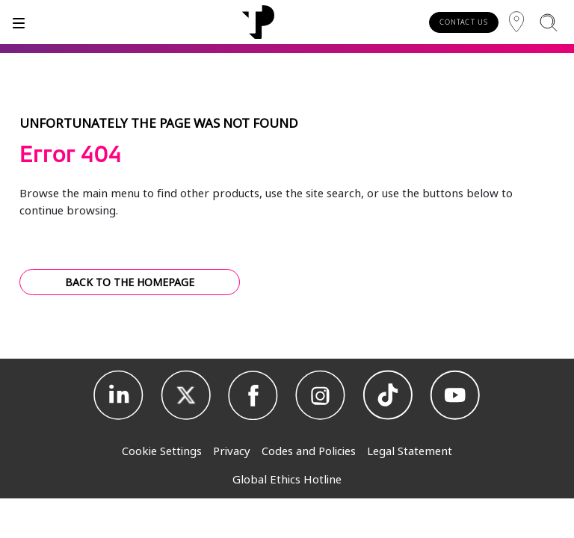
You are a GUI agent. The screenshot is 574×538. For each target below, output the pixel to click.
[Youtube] (455, 395)
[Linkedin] (118, 395)
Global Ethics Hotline (287, 478)
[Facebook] (253, 395)
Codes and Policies (309, 450)
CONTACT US (463, 22)
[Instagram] (320, 395)
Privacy (231, 450)
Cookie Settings (162, 450)
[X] (186, 395)
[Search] (548, 22)
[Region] (516, 22)
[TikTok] (387, 395)
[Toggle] (18, 22)
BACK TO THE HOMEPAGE (129, 282)
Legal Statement (409, 450)
